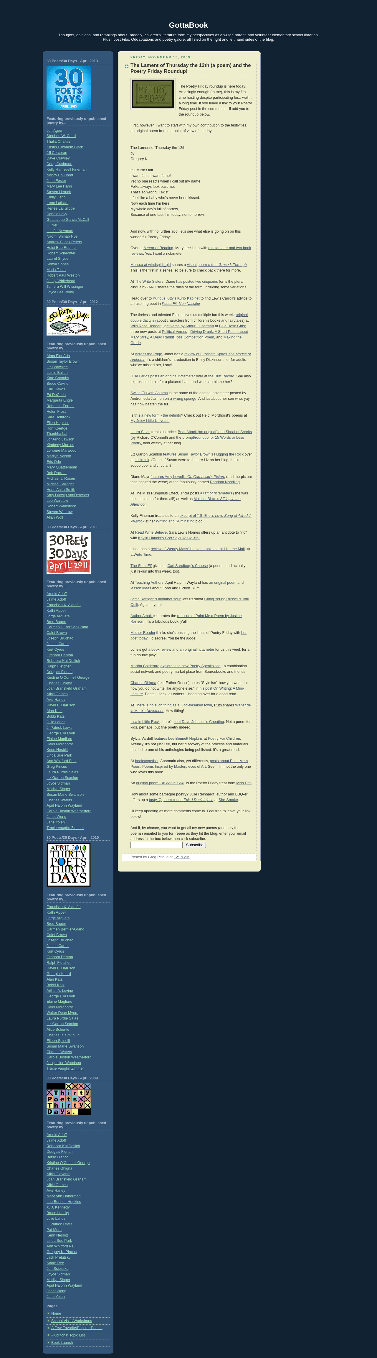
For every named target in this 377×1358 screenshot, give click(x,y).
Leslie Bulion (57, 373)
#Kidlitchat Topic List (68, 1335)
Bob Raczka (57, 473)
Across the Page (148, 354)
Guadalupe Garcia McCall (68, 220)
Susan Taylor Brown (63, 361)
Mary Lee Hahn (59, 186)
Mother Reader (142, 633)
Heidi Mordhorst (60, 744)
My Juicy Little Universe (149, 421)
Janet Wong (56, 817)
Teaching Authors (149, 583)
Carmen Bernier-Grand (65, 929)
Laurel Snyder (58, 259)
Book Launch (62, 1343)
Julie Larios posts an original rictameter (162, 376)
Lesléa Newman (60, 231)
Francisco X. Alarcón (64, 605)
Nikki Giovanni (58, 1174)
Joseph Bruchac (60, 638)
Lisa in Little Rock (145, 722)
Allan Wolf (55, 517)
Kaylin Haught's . (169, 538)
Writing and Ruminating (175, 521)
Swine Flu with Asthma (149, 393)
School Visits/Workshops (71, 1321)
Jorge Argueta (58, 616)
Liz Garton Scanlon (62, 778)
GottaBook (188, 25)
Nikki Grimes (57, 694)
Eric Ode (54, 462)
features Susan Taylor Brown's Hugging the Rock (203, 454)
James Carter (58, 644)
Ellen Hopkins (58, 423)
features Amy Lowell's (188, 477)
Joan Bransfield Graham (67, 688)
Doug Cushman (59, 164)
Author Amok (141, 616)
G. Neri (52, 225)
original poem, (160, 783)
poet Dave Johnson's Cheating (198, 722)
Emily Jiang (56, 197)
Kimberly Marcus (60, 445)
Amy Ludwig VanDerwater (68, 495)
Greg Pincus (57, 767)
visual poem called (217, 265)
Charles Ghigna (59, 683)
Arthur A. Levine (60, 991)
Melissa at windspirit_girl (150, 265)
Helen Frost (56, 412)
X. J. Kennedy (58, 1207)
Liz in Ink (142, 460)
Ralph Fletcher (59, 666)
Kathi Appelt (56, 611)
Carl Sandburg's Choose (187, 566)
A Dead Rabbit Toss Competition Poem (182, 337)
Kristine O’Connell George (68, 1163)
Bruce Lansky (58, 1213)
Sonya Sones (58, 264)
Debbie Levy (57, 214)
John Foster (56, 181)
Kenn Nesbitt (57, 750)
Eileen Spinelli (58, 1041)
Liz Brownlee (57, 367)
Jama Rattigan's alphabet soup (155, 599)
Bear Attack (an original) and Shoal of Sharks (215, 432)
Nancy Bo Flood (60, 175)
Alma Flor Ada (58, 356)
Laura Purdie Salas (62, 772)
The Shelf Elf (141, 566)
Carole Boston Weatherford (69, 811)
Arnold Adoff (57, 594)
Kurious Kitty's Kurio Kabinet (176, 298)
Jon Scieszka (57, 1269)
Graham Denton (60, 655)
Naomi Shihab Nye (62, 236)
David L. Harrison (61, 705)
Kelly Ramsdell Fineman (67, 169)
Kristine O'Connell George (68, 677)
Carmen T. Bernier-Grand (67, 627)
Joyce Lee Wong (60, 292)
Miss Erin (244, 783)
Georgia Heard (59, 974)
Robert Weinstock (61, 506)
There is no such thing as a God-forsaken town (173, 705)
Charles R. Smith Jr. (63, 1035)
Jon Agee (54, 131)
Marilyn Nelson (59, 456)
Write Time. (143, 555)
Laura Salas (140, 432)
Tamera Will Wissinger (65, 287)
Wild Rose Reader (145, 326)
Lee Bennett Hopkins (64, 1202)
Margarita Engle (60, 400)
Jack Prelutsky (58, 1257)
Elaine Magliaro (59, 739)
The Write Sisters (149, 282)
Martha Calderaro (144, 666)
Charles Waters (59, 800)
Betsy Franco (57, 1157)
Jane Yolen (56, 822)
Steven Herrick (59, 192)
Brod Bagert (56, 622)
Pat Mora (54, 1230)
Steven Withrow (59, 512)
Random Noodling (225, 482)
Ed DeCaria (56, 395)
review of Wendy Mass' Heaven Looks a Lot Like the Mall (198, 549)
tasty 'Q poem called (181, 800)
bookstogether (146, 761)
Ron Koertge (57, 428)
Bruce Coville (57, 384)
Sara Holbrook (58, 417)
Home (56, 1313)
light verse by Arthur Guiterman (188, 326)
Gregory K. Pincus (62, 1252)
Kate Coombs (58, 378)
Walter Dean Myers (62, 1013)
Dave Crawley (58, 158)
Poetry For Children (224, 738)
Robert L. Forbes (61, 406)
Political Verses (174, 332)
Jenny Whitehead (61, 281)
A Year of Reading (158, 248)
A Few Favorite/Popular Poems (76, 1328)
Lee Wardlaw (57, 501)
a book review (159, 649)
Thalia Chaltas (58, 141)
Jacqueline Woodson (64, 1063)
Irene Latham (57, 203)
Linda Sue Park (59, 755)
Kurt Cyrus (55, 649)
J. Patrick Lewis (59, 728)
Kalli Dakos (56, 389)
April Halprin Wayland (64, 805)
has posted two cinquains (197, 282)
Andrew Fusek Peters (64, 242)
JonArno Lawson (60, 439)
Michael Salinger (60, 484)
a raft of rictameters (216, 493)
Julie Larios (56, 722)
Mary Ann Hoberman (64, 1196)
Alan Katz (54, 711)
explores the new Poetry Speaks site (191, 666)
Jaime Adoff (56, 599)
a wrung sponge (183, 399)
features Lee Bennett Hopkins (178, 738)
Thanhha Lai (57, 434)
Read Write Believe (151, 532)
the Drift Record (221, 376)
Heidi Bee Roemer (62, 248)
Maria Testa (56, 270)
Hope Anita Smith (61, 490)
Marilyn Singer (58, 789)
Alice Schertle (58, 1029)
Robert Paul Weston (63, 275)
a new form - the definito (161, 415)
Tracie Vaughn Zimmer (65, 828)
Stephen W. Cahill (61, 136)
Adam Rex (55, 1263)
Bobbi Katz (56, 716)
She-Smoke (228, 800)
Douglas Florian (59, 672)
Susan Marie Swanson (65, 795)
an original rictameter (196, 649)
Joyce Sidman (58, 783)
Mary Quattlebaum (62, 467)
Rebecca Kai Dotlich (63, 661)
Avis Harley (56, 700)
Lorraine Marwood (62, 450)
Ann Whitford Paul (62, 761)
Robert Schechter (61, 253)
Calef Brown (57, 633)
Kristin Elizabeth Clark (65, 147)
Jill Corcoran (57, 153)
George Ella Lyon (61, 733)
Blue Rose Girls (232, 326)
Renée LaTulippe (61, 208)
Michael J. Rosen (61, 478)
